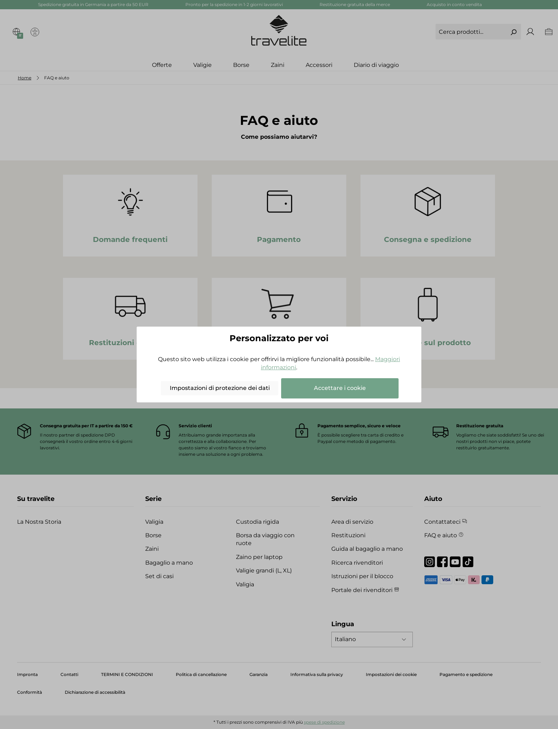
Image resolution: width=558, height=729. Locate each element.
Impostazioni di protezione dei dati (220, 388)
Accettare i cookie (340, 388)
